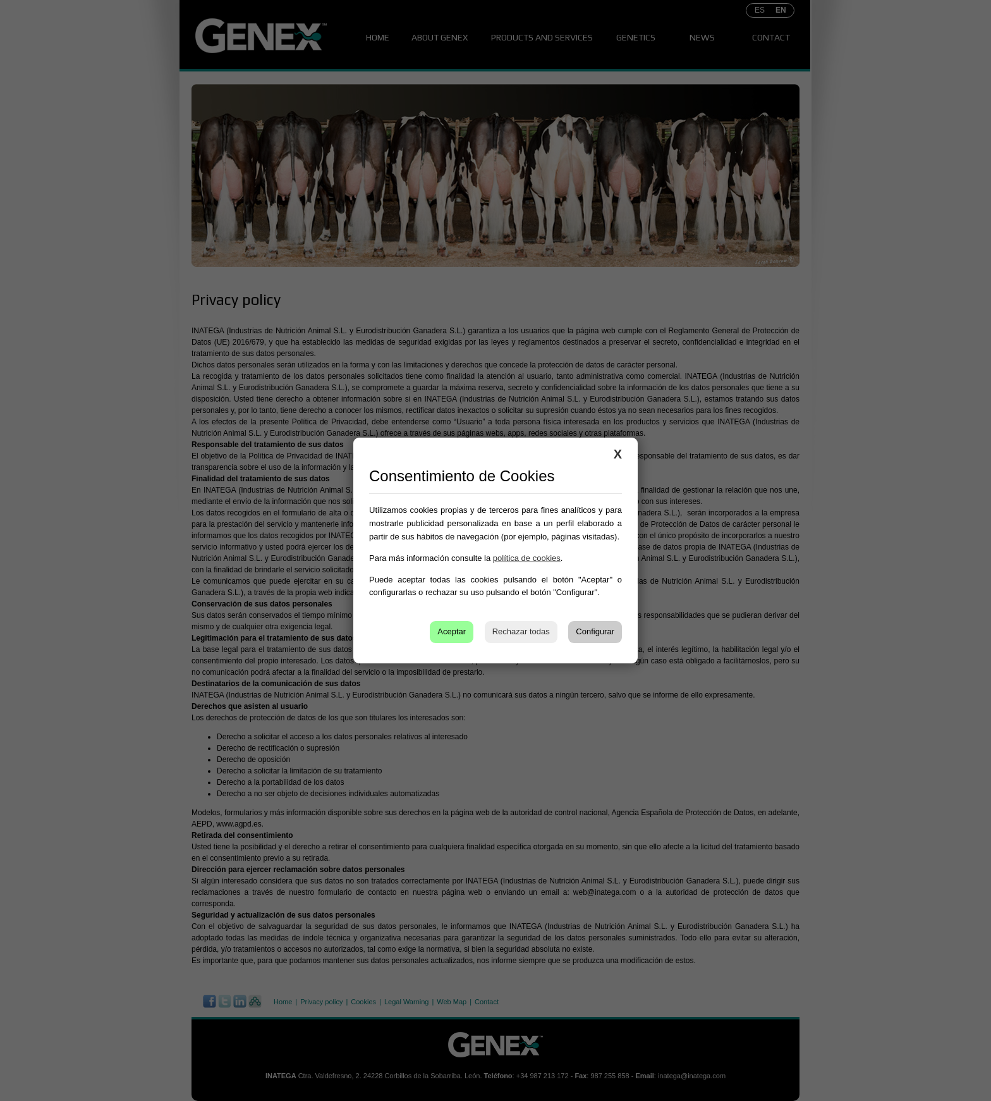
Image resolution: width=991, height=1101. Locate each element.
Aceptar (451, 631)
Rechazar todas (521, 631)
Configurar (595, 631)
